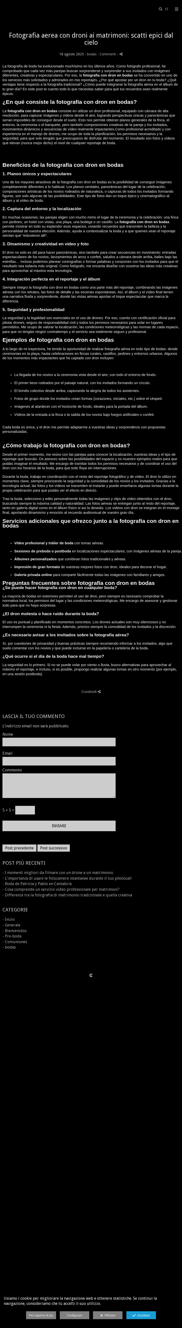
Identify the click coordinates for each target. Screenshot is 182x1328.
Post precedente (19, 848)
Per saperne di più (41, 1315)
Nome (7, 734)
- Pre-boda (11, 936)
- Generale (11, 925)
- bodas (9, 947)
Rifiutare (108, 1316)
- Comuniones (14, 941)
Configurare (74, 1315)
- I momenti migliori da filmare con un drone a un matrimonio (57, 872)
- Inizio (8, 919)
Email (7, 753)
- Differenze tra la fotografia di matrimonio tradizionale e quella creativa (67, 895)
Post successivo (53, 848)
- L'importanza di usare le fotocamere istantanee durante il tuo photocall (67, 878)
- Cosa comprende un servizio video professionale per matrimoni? (61, 889)
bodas (91, 54)
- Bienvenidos (14, 930)
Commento (12, 770)
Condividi (91, 691)
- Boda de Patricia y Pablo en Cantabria (37, 883)
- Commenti (107, 54)
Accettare (141, 1316)
